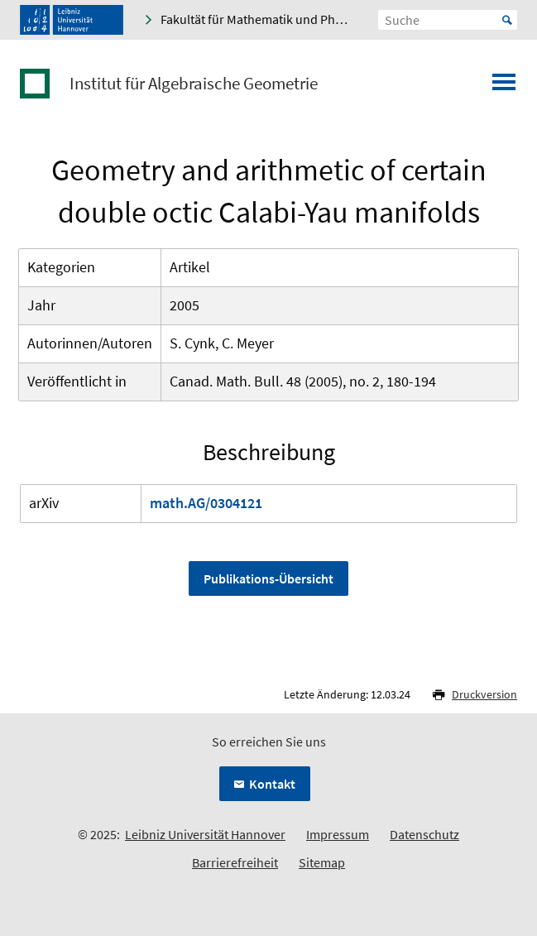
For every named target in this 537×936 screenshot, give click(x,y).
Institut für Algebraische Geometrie (194, 84)
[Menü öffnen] (504, 87)
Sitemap (322, 862)
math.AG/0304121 (206, 502)
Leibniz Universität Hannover (205, 834)
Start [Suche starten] (507, 20)
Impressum (337, 834)
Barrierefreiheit (235, 862)
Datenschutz (424, 834)
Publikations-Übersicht (268, 578)
